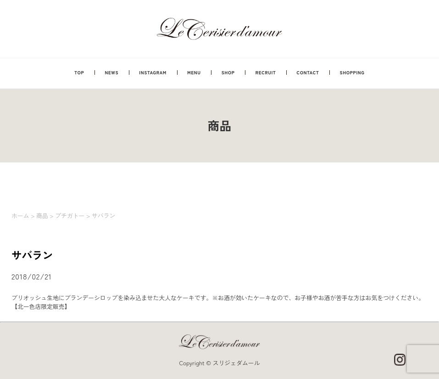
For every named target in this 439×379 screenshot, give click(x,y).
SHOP (228, 72)
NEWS (111, 72)
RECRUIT (266, 72)
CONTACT (308, 72)
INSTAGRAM (153, 72)
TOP (79, 72)
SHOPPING (352, 72)
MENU (194, 72)
